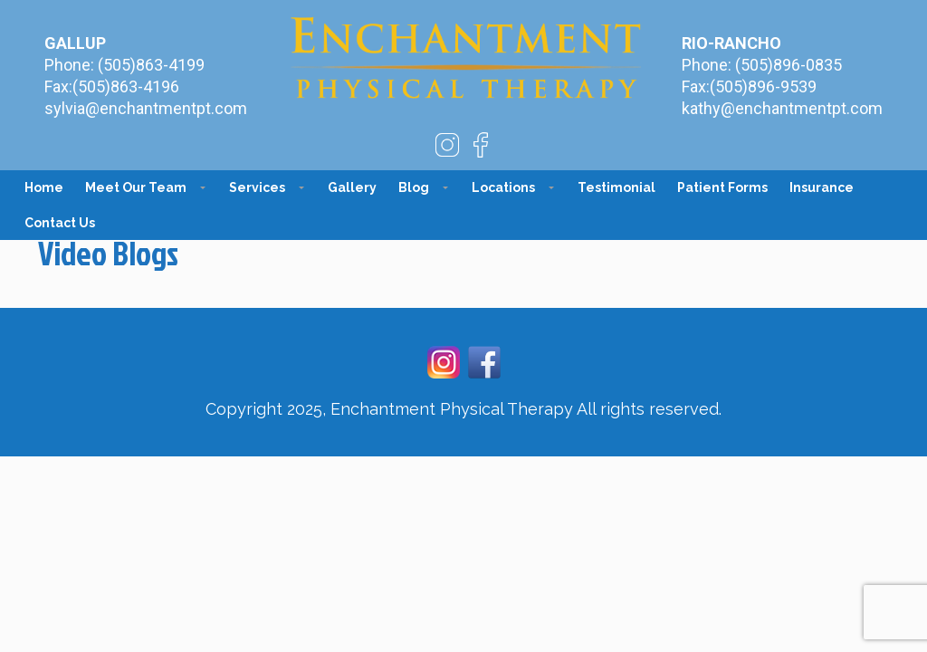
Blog (413, 187)
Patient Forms (722, 187)
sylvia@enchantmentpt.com (145, 108)
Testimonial (616, 187)
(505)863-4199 (151, 64)
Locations (503, 187)
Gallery (352, 187)
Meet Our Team (135, 187)
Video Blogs (108, 252)
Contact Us (59, 223)
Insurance (821, 187)
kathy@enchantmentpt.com (782, 108)
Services (257, 187)
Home (43, 187)
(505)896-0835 (788, 64)
